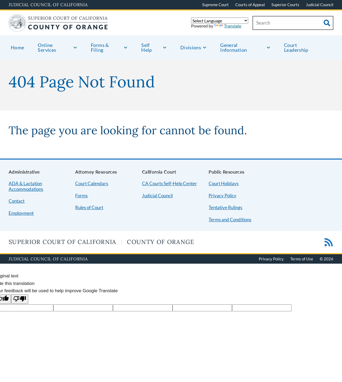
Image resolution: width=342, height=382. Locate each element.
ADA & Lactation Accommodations (26, 186)
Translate (227, 25)
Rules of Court (89, 207)
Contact (17, 201)
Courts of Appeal (250, 4)
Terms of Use (301, 258)
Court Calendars (91, 183)
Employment (21, 213)
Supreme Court (215, 4)
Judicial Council (319, 4)
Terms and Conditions (230, 219)
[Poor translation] (19, 299)
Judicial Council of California (48, 4)
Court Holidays (224, 183)
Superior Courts (285, 4)
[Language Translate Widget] (219, 21)
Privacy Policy (222, 195)
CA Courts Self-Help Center (169, 183)
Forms (81, 195)
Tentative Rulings (225, 207)
